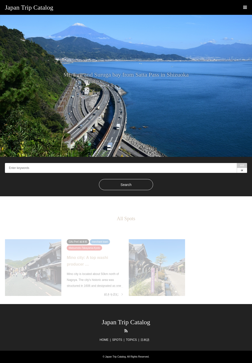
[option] (126, 86)
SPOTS (117, 340)
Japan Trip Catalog (126, 322)
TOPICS (131, 340)
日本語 (145, 340)
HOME (104, 340)
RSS (126, 330)
